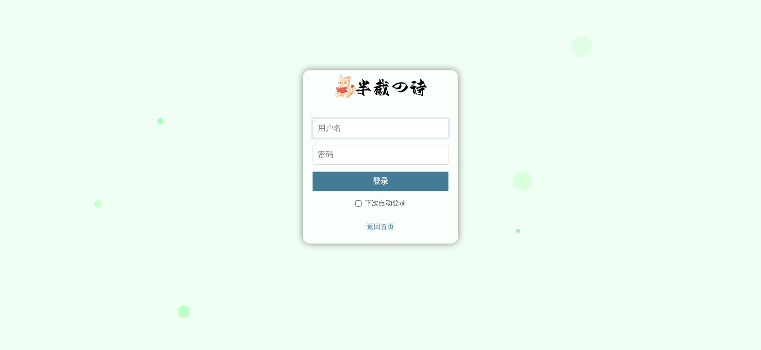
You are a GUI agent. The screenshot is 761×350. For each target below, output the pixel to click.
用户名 (312, 118)
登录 (380, 181)
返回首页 (380, 226)
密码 (312, 144)
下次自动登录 (380, 203)
